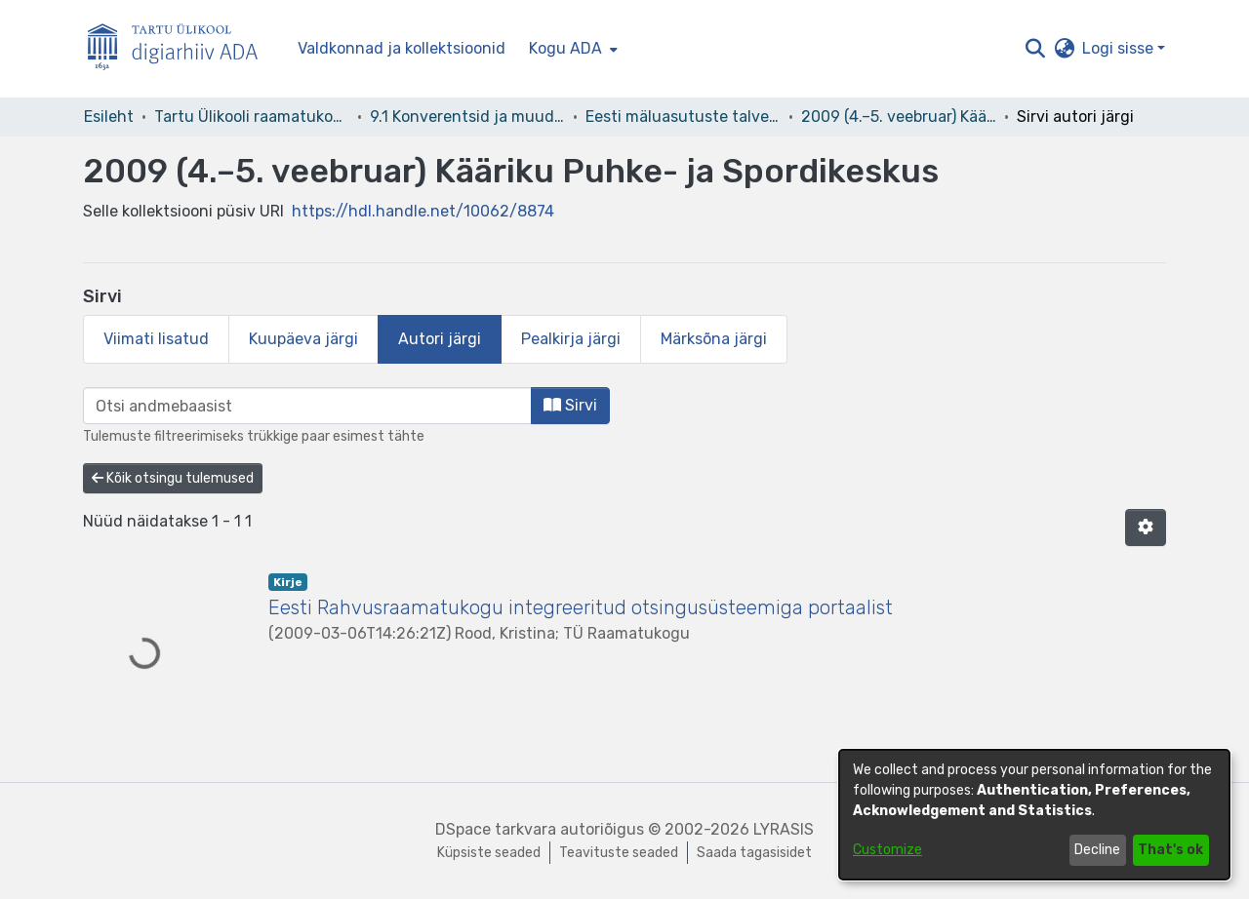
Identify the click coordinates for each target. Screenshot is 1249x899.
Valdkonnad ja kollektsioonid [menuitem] (401, 48)
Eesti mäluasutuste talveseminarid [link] (683, 116)
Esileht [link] (109, 116)
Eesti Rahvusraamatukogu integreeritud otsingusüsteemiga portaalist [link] (580, 607)
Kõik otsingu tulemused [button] (173, 478)
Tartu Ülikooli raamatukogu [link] (251, 116)
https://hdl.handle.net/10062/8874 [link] (423, 211)
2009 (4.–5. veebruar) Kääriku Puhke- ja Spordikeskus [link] (898, 116)
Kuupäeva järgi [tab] (303, 339)
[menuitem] (571, 49)
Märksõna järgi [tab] (714, 339)
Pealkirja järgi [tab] (571, 339)
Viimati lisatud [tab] (156, 339)
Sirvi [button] (570, 405)
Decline (1097, 849)
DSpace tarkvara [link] (495, 829)
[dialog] (1034, 814)
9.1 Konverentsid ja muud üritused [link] (467, 116)
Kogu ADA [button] (565, 48)
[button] (1035, 48)
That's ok (1170, 849)
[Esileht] (180, 49)
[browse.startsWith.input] (307, 405)
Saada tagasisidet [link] (754, 852)
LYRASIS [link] (783, 829)
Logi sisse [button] (1119, 48)
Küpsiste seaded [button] (489, 852)
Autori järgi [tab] (439, 339)
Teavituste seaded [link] (618, 852)
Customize (887, 849)
